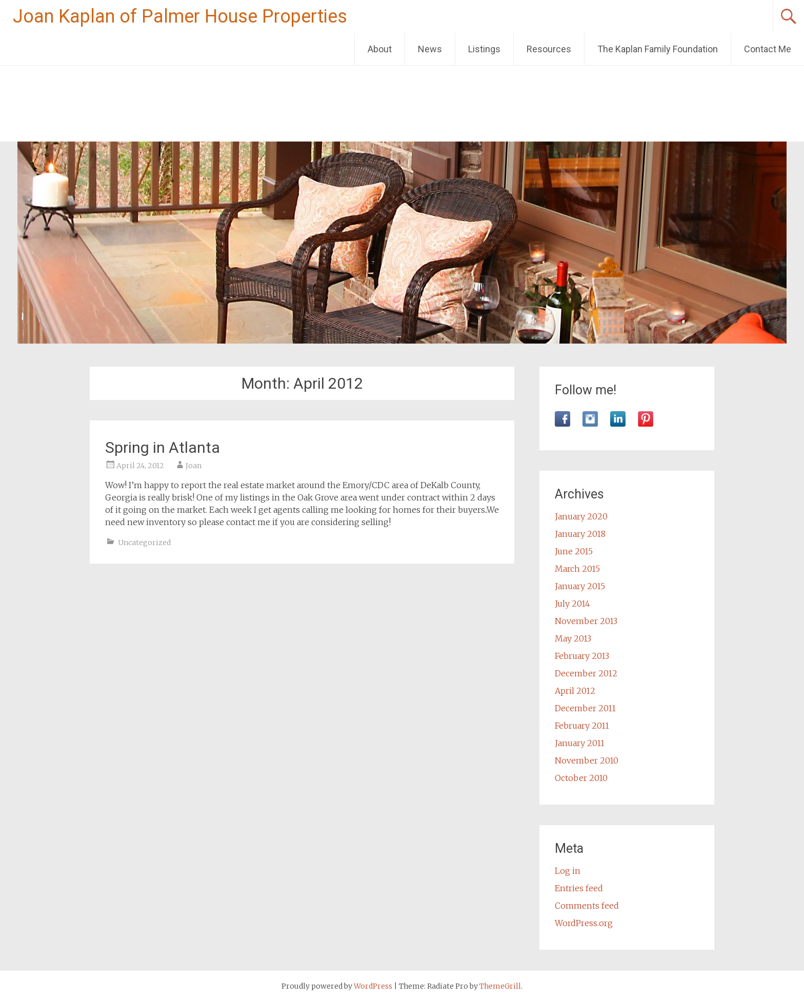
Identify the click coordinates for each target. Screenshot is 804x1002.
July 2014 (572, 603)
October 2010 (581, 778)
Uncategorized (144, 542)
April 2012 (575, 691)
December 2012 (586, 673)
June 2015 (574, 551)
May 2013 (573, 638)
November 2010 (586, 760)
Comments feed (587, 905)
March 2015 (577, 569)
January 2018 (580, 534)
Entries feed (579, 888)
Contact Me (767, 49)
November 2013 (586, 621)
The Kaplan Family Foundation (657, 49)
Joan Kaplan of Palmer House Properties (180, 16)
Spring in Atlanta (162, 447)
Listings (484, 49)
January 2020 (581, 516)
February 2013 (582, 656)
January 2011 (580, 743)
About (380, 49)
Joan (194, 465)
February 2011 (582, 725)
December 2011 (585, 708)
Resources (549, 49)
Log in (567, 871)
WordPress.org (584, 923)
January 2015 (580, 586)
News (430, 49)
